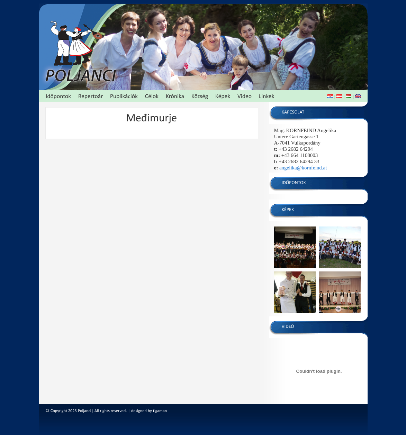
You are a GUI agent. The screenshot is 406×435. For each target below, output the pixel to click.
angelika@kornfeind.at (303, 167)
